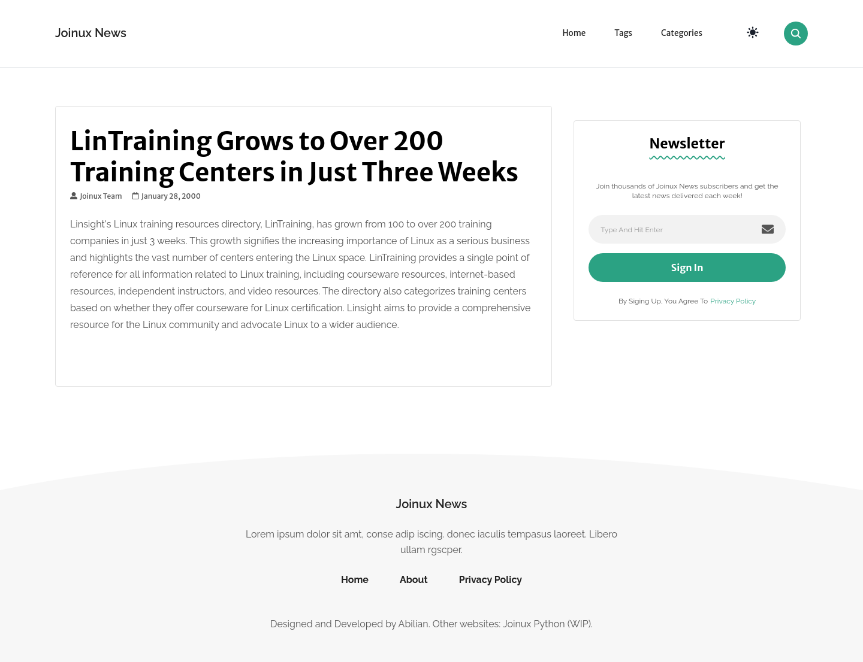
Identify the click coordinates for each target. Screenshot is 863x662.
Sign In (687, 268)
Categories (681, 33)
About (414, 579)
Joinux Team (96, 196)
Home (574, 33)
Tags (623, 33)
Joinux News (90, 33)
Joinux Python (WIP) (547, 624)
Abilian (414, 624)
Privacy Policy (733, 301)
